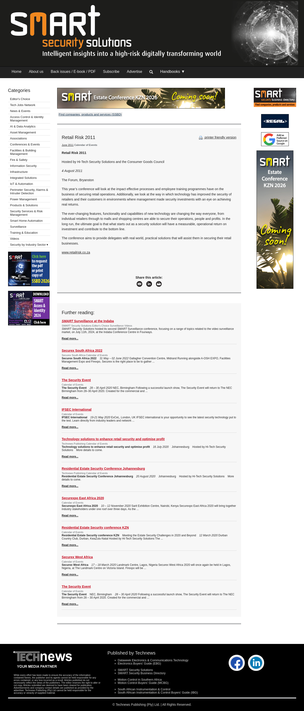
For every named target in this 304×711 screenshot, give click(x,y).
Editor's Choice (20, 99)
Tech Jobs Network (22, 105)
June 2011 (68, 145)
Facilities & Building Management (23, 152)
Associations (18, 138)
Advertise (134, 72)
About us (36, 72)
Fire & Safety (18, 160)
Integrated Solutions (23, 178)
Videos (14, 238)
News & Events (20, 111)
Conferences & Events (25, 144)
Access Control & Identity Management (27, 118)
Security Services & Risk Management (26, 212)
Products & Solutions (24, 205)
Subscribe (111, 72)
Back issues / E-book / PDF (73, 72)
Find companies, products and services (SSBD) (90, 114)
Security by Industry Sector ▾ (29, 244)
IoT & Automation (21, 184)
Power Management (23, 199)
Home (17, 72)
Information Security (23, 166)
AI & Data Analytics (23, 126)
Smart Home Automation (27, 220)
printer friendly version (217, 137)
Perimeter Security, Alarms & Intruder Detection (29, 191)
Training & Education (24, 232)
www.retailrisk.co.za (76, 252)
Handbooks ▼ (172, 71)
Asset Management (23, 132)
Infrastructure (19, 172)
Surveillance (18, 226)
